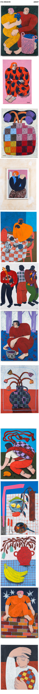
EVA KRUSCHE (6, 2)
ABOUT (36, 2)
